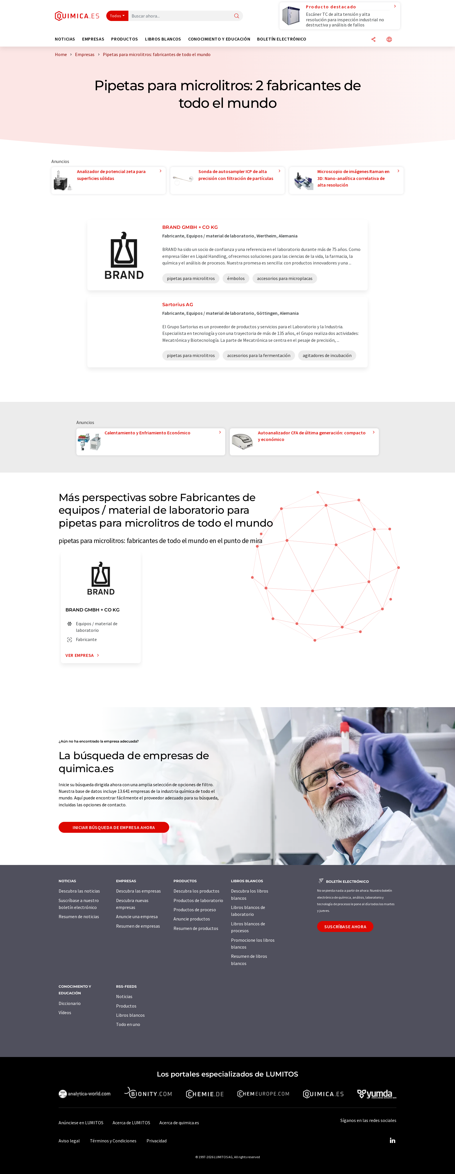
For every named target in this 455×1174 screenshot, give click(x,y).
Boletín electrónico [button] (281, 39)
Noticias (124, 996)
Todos (116, 15)
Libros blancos (130, 1015)
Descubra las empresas (138, 891)
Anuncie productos (191, 919)
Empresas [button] (93, 39)
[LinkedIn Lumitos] (392, 1141)
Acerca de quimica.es (179, 1122)
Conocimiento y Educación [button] (219, 39)
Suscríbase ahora (345, 926)
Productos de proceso (194, 909)
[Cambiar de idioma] (389, 40)
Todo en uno (128, 1024)
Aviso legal (69, 1141)
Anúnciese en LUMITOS (81, 1122)
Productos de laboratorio (198, 900)
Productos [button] (124, 39)
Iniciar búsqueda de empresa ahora (114, 827)
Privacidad (156, 1141)
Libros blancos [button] (163, 39)
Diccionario (70, 1003)
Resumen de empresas (138, 926)
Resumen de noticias (79, 916)
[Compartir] (373, 40)
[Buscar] (237, 16)
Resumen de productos (195, 928)
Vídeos (65, 1012)
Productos (126, 1006)
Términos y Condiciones (113, 1141)
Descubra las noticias (79, 891)
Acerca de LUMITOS (131, 1122)
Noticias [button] (65, 39)
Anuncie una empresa (137, 916)
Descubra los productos (196, 891)
